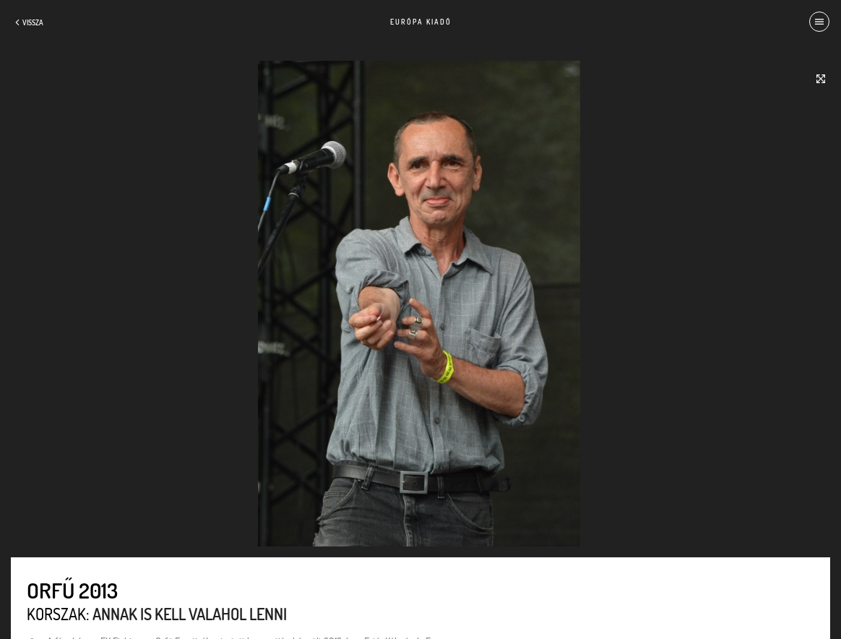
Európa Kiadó (421, 21)
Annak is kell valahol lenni (189, 614)
